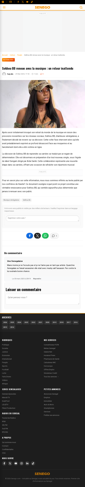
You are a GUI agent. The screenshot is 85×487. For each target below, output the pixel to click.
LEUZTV (5, 405)
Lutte (4, 373)
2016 (75, 322)
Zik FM (4, 425)
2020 (47, 322)
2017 (68, 322)
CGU (4, 453)
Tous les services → (51, 377)
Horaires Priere (49, 355)
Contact (5, 446)
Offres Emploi (49, 370)
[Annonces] (3, 2)
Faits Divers (6, 377)
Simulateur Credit (50, 373)
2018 (61, 322)
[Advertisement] (42, 32)
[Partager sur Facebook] (29, 236)
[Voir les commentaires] (54, 236)
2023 (26, 322)
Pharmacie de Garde (51, 359)
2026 (5, 322)
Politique (5, 345)
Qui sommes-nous (9, 442)
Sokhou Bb (26, 200)
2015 (5, 327)
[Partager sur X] (37, 236)
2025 (12, 322)
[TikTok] (33, 463)
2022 (33, 322)
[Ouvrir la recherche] (81, 7)
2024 (19, 322)
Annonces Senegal (51, 394)
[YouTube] (27, 2)
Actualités (8, 60)
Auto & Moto (49, 405)
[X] (10, 463)
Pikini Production (8, 408)
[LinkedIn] (27, 463)
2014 (12, 327)
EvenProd (5, 401)
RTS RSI (5, 432)
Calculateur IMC (50, 362)
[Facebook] (18, 2)
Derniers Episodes (9, 394)
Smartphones (49, 408)
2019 (54, 322)
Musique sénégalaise (11, 200)
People (5, 362)
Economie (6, 355)
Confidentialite (7, 449)
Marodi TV (6, 397)
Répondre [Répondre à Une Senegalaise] (37, 279)
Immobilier (48, 401)
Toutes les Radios (9, 418)
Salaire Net (48, 352)
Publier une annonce (51, 415)
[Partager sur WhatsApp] (45, 236)
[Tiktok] (32, 2)
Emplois (47, 397)
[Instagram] (21, 463)
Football (5, 370)
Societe (5, 348)
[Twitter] (23, 2)
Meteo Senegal (49, 348)
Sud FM (5, 429)
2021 (40, 322)
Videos (4, 380)
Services (47, 412)
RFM (3, 421)
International (7, 359)
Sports (4, 366)
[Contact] (10, 2)
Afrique (5, 384)
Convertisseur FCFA (51, 345)
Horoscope (48, 366)
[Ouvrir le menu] (4, 7)
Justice (5, 352)
